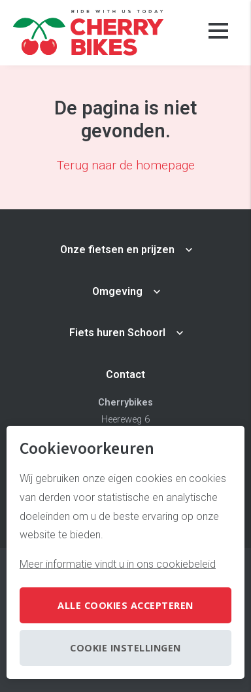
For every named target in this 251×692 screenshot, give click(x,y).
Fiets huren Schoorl (117, 332)
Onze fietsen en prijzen (117, 249)
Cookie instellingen (125, 648)
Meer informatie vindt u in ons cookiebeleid (118, 564)
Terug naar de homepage (126, 165)
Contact (125, 374)
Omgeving (117, 291)
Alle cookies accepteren (125, 605)
